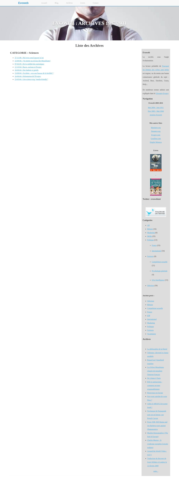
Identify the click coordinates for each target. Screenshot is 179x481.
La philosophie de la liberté (157, 349)
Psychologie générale (159, 271)
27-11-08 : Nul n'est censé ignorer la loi (29, 58)
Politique (150, 240)
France (154, 245)
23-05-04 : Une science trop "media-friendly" (31, 79)
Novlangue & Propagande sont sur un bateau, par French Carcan (156, 414)
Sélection (150, 286)
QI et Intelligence (158, 280)
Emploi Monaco (156, 142)
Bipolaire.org (156, 128)
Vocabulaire (151, 334)
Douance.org (156, 131)
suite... (155, 471)
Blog (56, 3)
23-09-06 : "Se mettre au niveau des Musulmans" (33, 61)
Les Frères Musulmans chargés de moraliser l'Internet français (155, 371)
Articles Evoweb (156, 115)
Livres (82, 3)
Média (149, 236)
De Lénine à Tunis (154, 378)
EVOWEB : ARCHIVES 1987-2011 (89, 23)
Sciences (150, 256)
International (156, 251)
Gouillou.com (156, 139)
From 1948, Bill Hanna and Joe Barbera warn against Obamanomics (157, 425)
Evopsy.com (155, 135)
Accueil (44, 3)
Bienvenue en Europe (155, 393)
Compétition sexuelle (159, 262)
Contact (96, 3)
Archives (69, 3)
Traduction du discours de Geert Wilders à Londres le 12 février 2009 (157, 462)
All (148, 225)
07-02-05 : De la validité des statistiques (29, 64)
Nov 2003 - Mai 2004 (156, 111)
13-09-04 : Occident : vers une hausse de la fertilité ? (34, 73)
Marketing (151, 233)
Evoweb (23, 2)
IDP (148, 316)
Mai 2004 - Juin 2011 (156, 108)
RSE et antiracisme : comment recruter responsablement (154, 385)
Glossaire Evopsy (162, 93)
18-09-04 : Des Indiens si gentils (26, 70)
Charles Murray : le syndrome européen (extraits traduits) (157, 444)
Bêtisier (150, 229)
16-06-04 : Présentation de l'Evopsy (28, 76)
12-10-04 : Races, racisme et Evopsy (28, 67)
